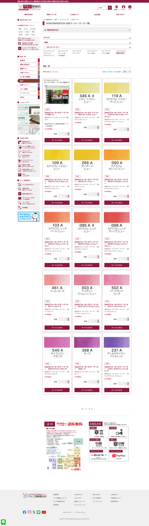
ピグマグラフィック (48, 55)
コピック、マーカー (66, 19)
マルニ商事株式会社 (59, 501)
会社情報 (97, 14)
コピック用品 (91, 53)
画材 (56, 19)
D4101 (33, 34)
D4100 (27, 34)
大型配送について (116, 498)
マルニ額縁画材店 (48, 19)
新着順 (110, 72)
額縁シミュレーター (80, 501)
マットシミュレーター (80, 505)
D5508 (20, 34)
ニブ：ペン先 (61, 53)
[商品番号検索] (110, 8)
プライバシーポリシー (80, 512)
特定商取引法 (115, 501)
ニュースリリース (97, 501)
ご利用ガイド (74, 14)
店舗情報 (56, 494)
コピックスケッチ (63, 51)
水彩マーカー (120, 53)
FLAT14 (21, 31)
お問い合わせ (120, 14)
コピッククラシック (48, 51)
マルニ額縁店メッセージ (60, 498)
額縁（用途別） (28, 14)
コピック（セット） (121, 51)
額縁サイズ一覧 (51, 14)
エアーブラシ (76, 53)
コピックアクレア (92, 51)
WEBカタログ (78, 494)
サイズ (25, 28)
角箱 (33, 31)
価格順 (104, 72)
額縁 (20, 28)
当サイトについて (67, 512)
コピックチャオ (76, 51)
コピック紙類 (105, 53)
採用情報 (56, 505)
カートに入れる (57, 140)
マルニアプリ (78, 498)
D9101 (27, 31)
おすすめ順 (117, 72)
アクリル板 (32, 28)
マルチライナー (47, 53)
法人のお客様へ (97, 498)
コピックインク (106, 51)
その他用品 (61, 55)
